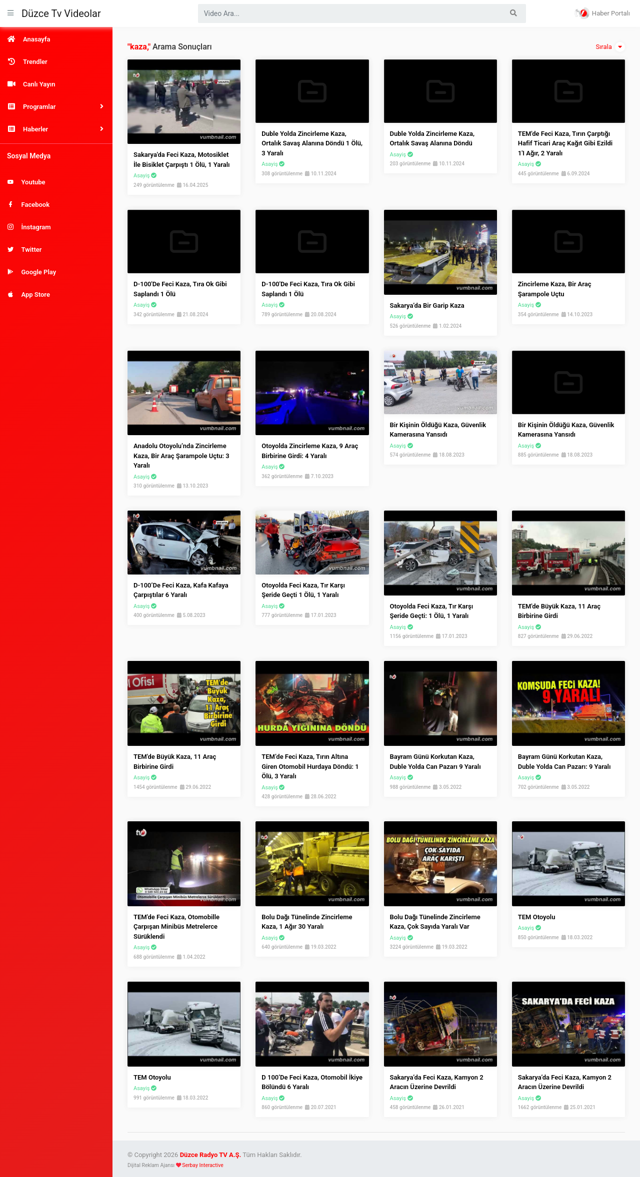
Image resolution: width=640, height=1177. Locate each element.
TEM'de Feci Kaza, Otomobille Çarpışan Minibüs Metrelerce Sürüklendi (177, 926)
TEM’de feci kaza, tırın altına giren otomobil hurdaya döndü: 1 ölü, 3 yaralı (310, 766)
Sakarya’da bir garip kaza (427, 305)
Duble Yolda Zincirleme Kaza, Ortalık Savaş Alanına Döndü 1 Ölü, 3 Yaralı (312, 143)
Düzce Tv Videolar (61, 13)
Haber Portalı (602, 12)
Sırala (610, 47)
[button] (56, 106)
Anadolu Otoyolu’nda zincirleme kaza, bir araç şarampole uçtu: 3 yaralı (182, 455)
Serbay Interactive (202, 1165)
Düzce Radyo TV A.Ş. (211, 1155)
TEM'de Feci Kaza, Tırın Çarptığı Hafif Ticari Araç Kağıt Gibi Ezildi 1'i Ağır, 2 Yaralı (565, 143)
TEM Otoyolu (537, 917)
